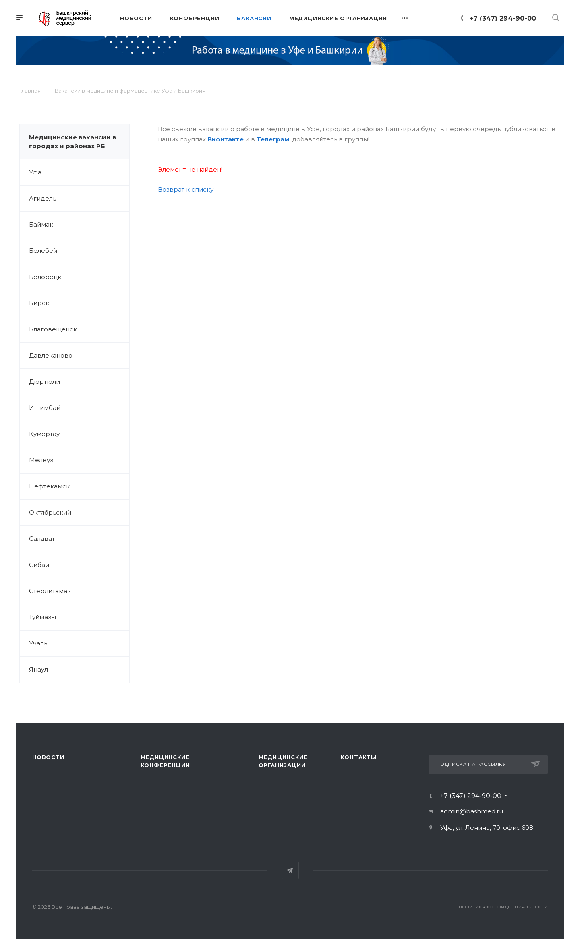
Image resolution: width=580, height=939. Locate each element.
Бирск (39, 303)
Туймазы (42, 617)
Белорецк (45, 277)
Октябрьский (50, 512)
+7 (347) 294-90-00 (502, 18)
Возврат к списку (185, 189)
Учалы (39, 643)
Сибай (39, 565)
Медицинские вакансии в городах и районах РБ (72, 141)
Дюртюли (44, 381)
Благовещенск (53, 329)
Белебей (43, 250)
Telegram (290, 870)
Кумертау (44, 434)
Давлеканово (50, 355)
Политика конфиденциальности (503, 907)
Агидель (42, 198)
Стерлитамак (50, 591)
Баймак (41, 224)
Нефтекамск (49, 486)
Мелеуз (41, 460)
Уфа (35, 172)
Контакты (358, 757)
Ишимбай (44, 408)
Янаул (38, 669)
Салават (42, 538)
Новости (48, 757)
